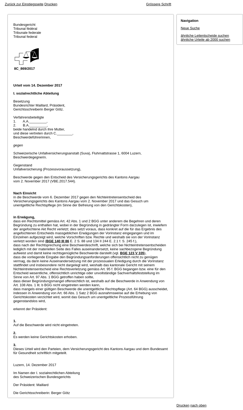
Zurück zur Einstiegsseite (24, 4)
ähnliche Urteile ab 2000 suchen (205, 40)
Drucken (50, 4)
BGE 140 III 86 (57, 241)
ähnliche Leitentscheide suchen (205, 36)
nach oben (198, 405)
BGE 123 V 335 (132, 253)
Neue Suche (190, 28)
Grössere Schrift (158, 4)
